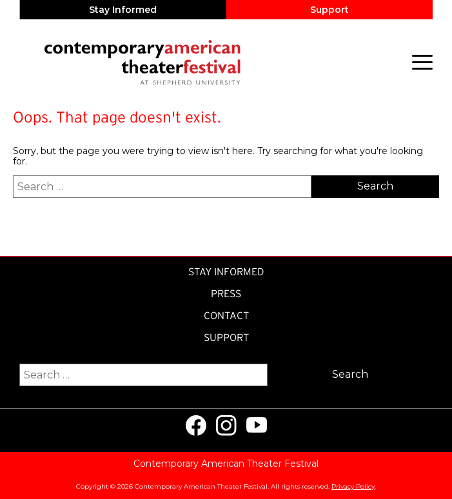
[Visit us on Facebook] (196, 425)
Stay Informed (123, 9)
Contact (226, 315)
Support (329, 9)
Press (226, 293)
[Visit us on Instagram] (226, 425)
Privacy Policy (353, 486)
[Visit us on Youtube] (256, 425)
